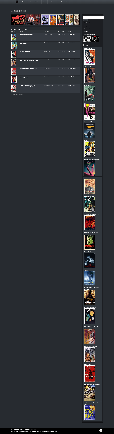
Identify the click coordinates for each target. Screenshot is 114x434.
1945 (59, 59)
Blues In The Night (26, 34)
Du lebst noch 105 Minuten (90, 346)
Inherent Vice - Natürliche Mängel (92, 159)
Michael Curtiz (71, 59)
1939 (59, 51)
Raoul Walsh (71, 85)
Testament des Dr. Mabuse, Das (92, 214)
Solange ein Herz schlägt (29, 60)
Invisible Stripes (25, 51)
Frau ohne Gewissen (89, 178)
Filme (44, 1)
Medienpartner (87, 23)
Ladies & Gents (64, 1)
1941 (59, 34)
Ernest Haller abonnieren (17, 94)
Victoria (86, 270)
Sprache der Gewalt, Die (28, 69)
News (31, 1)
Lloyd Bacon (71, 51)
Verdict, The (24, 77)
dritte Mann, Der (88, 66)
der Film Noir (24, 2)
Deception (23, 43)
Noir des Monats (53, 1)
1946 (59, 42)
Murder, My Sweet (88, 251)
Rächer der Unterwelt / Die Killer (92, 384)
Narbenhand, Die (88, 48)
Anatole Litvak (71, 34)
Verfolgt (86, 103)
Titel (21, 31)
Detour (86, 140)
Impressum (87, 28)
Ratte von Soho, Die (89, 196)
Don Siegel (71, 76)
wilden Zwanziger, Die (27, 86)
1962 (59, 68)
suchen (85, 20)
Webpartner (87, 25)
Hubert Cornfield (72, 68)
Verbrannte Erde (88, 121)
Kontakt (86, 31)
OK (101, 430)
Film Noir (37, 1)
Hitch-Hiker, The (88, 364)
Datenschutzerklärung (89, 34)
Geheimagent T (88, 85)
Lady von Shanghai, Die (90, 307)
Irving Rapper (71, 42)
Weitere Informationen (16, 432)
